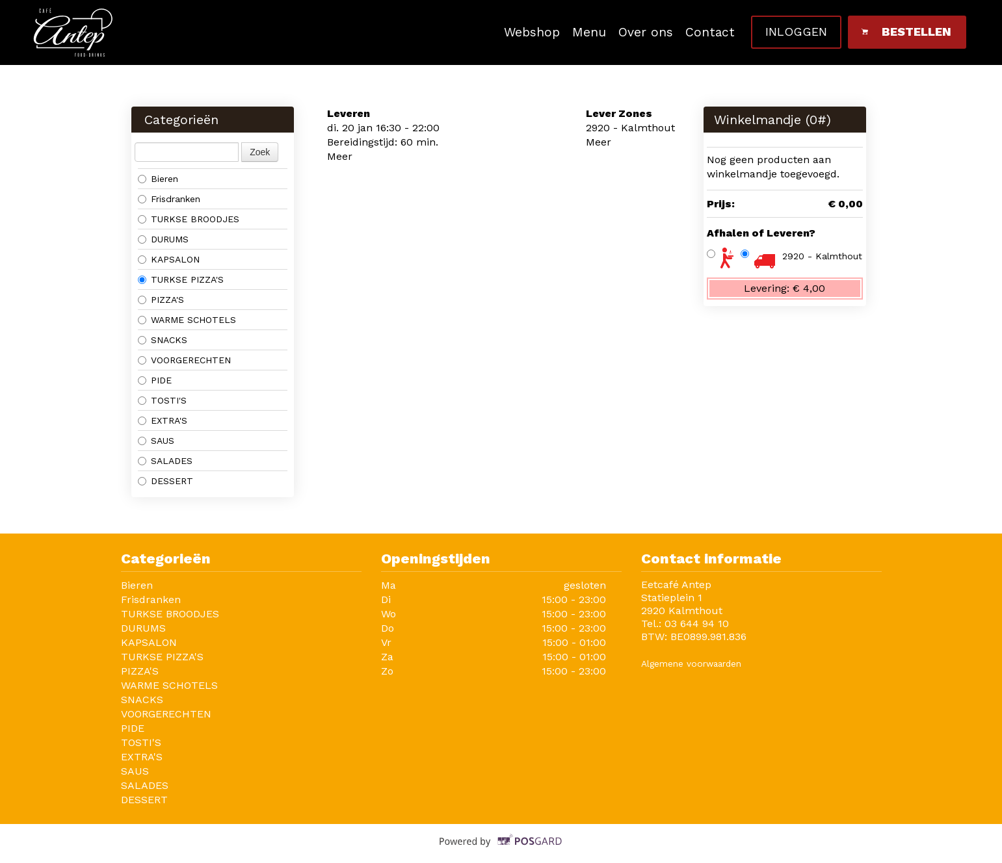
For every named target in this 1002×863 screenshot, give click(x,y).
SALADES (165, 461)
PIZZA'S (161, 299)
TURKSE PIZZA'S (181, 279)
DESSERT (165, 481)
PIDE (155, 380)
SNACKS (162, 340)
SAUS (156, 440)
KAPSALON (169, 259)
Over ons (645, 32)
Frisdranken (169, 199)
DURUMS (163, 239)
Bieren (158, 179)
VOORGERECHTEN (184, 360)
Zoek (260, 152)
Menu (589, 32)
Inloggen (796, 31)
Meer (339, 156)
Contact (710, 32)
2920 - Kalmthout (822, 256)
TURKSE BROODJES (188, 219)
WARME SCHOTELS (187, 320)
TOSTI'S (162, 400)
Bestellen (906, 31)
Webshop (532, 32)
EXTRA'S (162, 420)
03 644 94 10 (697, 623)
